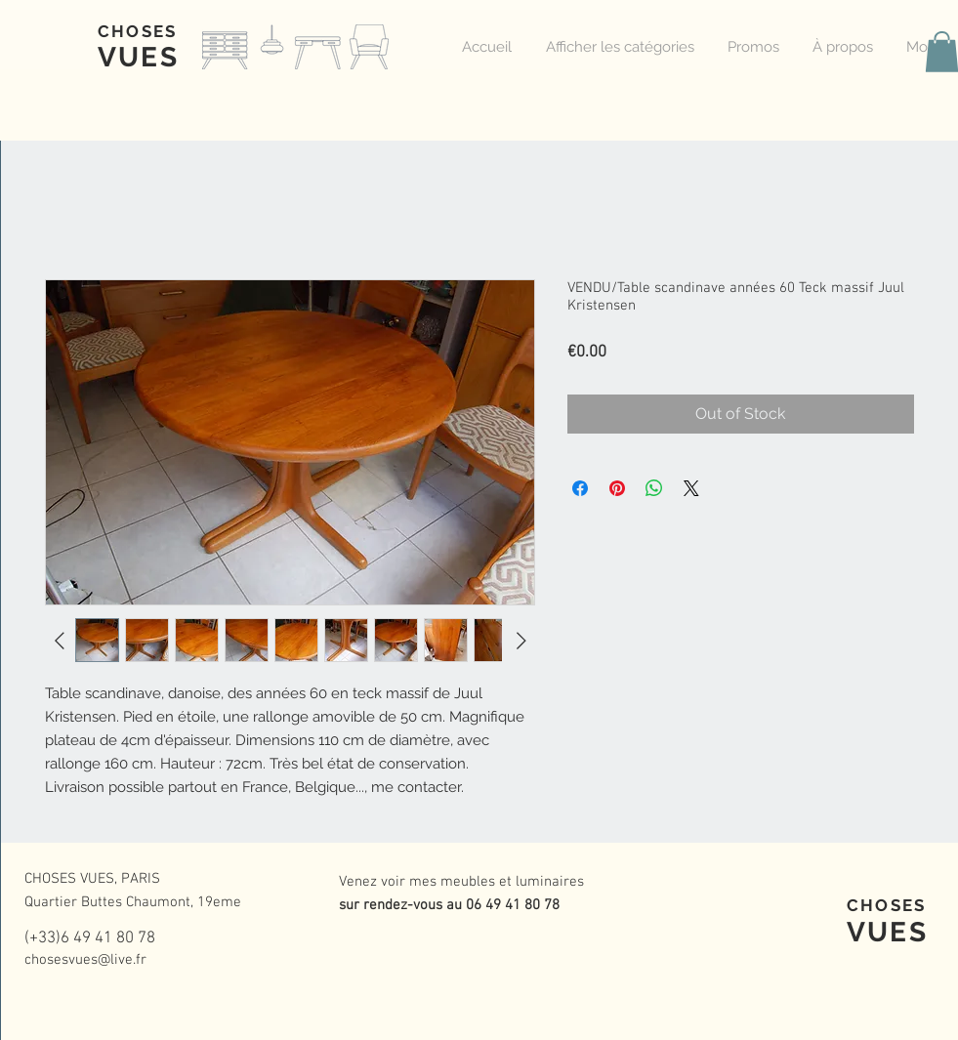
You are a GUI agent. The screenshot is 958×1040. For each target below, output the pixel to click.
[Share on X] (691, 488)
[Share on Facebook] (580, 488)
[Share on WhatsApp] (654, 488)
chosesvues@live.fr (85, 960)
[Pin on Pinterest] (617, 488)
